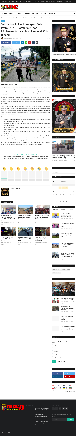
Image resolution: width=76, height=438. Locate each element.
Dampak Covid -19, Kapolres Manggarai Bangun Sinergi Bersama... (67, 318)
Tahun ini (71, 209)
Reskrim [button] (19, 13)
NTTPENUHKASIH (56, 269)
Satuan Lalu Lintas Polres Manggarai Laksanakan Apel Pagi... (24, 216)
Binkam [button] (12, 13)
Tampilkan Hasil (61, 361)
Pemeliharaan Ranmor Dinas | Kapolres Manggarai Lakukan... (68, 299)
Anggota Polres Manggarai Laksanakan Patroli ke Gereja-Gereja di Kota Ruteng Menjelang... (37, 156)
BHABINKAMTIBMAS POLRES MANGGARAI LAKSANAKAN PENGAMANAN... (67, 245)
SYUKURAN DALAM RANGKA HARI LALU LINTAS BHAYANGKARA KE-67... (8, 217)
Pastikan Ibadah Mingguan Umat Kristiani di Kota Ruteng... (62, 157)
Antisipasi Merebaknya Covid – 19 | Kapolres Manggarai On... (68, 327)
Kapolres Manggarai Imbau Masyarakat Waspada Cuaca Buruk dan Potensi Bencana (19, 1)
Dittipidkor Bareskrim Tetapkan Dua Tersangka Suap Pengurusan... (41, 423)
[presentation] (44, 48)
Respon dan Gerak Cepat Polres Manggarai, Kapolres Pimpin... (67, 235)
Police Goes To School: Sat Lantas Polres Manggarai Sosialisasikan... (42, 216)
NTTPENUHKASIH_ (56, 272)
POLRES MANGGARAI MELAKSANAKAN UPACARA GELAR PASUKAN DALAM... (41, 416)
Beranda (4, 13)
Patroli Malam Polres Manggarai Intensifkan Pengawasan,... (41, 238)
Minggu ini (55, 209)
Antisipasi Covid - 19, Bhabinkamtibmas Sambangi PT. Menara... (67, 308)
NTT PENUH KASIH (66, 269)
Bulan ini (63, 209)
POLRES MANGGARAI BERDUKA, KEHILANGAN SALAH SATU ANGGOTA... (66, 215)
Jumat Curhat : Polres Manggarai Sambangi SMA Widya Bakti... (42, 409)
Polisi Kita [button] (43, 13)
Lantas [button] (27, 13)
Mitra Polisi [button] (53, 13)
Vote (54, 361)
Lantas (7, 17)
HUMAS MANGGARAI (6, 38)
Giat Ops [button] (35, 13)
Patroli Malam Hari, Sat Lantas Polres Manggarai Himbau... (7, 238)
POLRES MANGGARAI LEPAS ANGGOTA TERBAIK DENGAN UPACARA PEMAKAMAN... (67, 255)
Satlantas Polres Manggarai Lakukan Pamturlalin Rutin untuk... (25, 238)
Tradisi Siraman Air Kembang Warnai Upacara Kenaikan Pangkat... (67, 225)
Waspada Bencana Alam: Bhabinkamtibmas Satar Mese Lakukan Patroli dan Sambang (13, 156)
